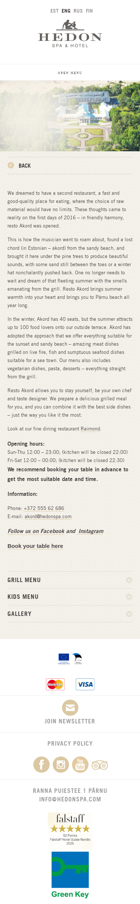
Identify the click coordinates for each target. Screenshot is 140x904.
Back (25, 165)
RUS (78, 10)
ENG (66, 10)
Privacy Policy (70, 743)
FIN (89, 10)
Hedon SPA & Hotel (70, 33)
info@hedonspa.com (70, 799)
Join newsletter (70, 712)
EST (54, 10)
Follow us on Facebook (35, 531)
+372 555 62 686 (44, 508)
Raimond (90, 429)
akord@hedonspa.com (48, 516)
